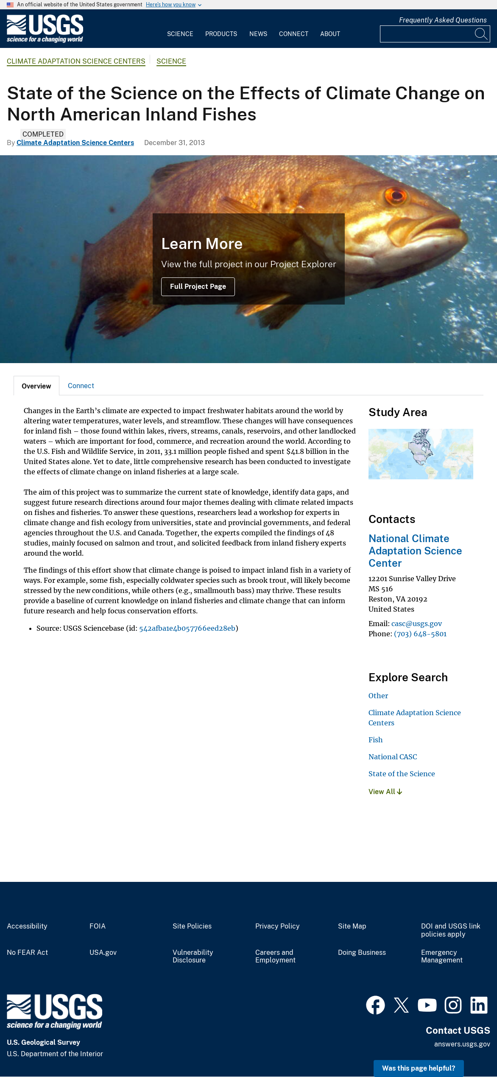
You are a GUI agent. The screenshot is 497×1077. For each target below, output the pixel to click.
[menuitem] (180, 28)
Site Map (352, 926)
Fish (376, 740)
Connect (293, 34)
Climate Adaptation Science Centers (76, 61)
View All (385, 792)
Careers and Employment (275, 957)
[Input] (435, 33)
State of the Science (402, 773)
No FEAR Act (27, 953)
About (330, 34)
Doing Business (362, 953)
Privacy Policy (277, 926)
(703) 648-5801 (420, 633)
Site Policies (192, 926)
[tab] (36, 385)
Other (378, 695)
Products (221, 34)
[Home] (45, 41)
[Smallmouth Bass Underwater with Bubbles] (248, 259)
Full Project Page (198, 287)
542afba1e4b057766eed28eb (187, 628)
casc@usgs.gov (416, 623)
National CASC (393, 757)
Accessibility (27, 926)
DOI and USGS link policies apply (450, 930)
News (258, 34)
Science (180, 34)
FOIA (97, 926)
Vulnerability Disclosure (193, 957)
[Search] (481, 33)
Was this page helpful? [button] (418, 1068)
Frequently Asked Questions (443, 20)
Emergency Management (442, 957)
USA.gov (103, 953)
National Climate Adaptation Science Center (415, 550)
